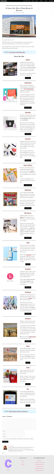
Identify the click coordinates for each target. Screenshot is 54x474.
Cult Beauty (28, 292)
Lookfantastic (27, 82)
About (47, 1)
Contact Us (22, 462)
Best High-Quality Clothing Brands (39, 462)
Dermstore (28, 138)
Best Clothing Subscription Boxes (39, 468)
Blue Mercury (27, 213)
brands (21, 217)
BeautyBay (28, 112)
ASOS (27, 242)
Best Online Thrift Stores (39, 466)
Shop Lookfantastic (28, 107)
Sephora (28, 59)
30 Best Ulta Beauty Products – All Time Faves (18, 411)
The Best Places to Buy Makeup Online (17, 52)
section (31, 171)
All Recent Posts (39, 460)
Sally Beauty (28, 190)
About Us (23, 460)
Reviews (42, 1)
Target (28, 367)
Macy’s (28, 346)
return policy (28, 254)
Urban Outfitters (27, 165)
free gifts (30, 298)
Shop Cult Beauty (27, 313)
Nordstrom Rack (32, 336)
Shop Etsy (27, 405)
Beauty (37, 1)
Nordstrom (28, 318)
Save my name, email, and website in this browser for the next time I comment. (18, 438)
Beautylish (28, 269)
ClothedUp (3, 1)
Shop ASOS (28, 264)
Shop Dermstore (27, 160)
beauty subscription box (29, 88)
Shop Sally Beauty (28, 208)
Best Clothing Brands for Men (39, 470)
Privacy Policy (23, 464)
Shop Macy (27, 362)
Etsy (28, 389)
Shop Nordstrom (27, 341)
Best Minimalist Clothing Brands (39, 464)
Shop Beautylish (28, 287)
